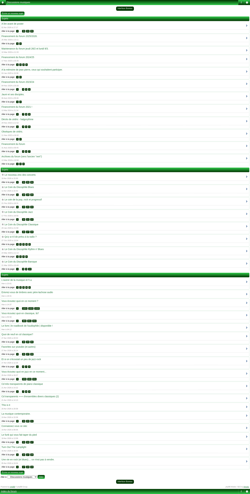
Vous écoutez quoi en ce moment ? (20, 301)
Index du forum (9, 491)
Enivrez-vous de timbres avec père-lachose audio (27, 292)
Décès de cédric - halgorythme (17, 119)
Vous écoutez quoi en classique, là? (20, 313)
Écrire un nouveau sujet (12, 13)
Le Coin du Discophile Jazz (19, 212)
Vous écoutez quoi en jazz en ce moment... (24, 371)
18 (24, 195)
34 (28, 31)
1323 (37, 308)
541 (34, 379)
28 (32, 232)
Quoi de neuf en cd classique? (17, 334)
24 (24, 207)
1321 (25, 308)
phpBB (12, 487)
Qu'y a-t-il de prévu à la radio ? (21, 236)
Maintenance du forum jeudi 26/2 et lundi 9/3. (25, 48)
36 (32, 182)
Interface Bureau (125, 8)
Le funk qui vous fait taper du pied (19, 434)
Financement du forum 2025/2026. (19, 36)
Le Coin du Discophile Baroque (21, 261)
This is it (6, 405)
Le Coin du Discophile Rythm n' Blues (24, 249)
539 (24, 379)
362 (34, 321)
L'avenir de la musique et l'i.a (17, 280)
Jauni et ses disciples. (13, 94)
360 (24, 321)
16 (28, 442)
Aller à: (4, 477)
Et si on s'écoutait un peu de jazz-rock (21, 359)
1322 (31, 308)
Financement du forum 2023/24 (18, 82)
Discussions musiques (18, 2)
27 (28, 232)
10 (24, 219)
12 (32, 219)
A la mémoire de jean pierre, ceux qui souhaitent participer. (32, 69)
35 (32, 31)
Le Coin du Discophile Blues (19, 187)
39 (28, 342)
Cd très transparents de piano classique (22, 384)
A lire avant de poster (13, 23)
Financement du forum (13, 144)
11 (28, 219)
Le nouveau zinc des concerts (20, 174)
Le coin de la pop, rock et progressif (23, 199)
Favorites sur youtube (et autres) (18, 346)
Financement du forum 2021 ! (17, 106)
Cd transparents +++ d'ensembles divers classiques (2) (30, 396)
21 (32, 421)
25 (28, 207)
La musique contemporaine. (16, 413)
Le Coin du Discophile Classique (21, 224)
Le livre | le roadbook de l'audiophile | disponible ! (27, 325)
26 (32, 207)
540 (29, 379)
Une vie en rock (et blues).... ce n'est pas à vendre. (28, 459)
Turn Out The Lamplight (14, 447)
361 (29, 321)
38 (24, 342)
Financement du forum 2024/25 (18, 57)
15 (24, 442)
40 (32, 342)
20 (32, 195)
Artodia (246, 487)
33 (24, 31)
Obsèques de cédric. (12, 131)
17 (32, 442)
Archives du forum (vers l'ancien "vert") (22, 156)
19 (28, 195)
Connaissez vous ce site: (15, 426)
